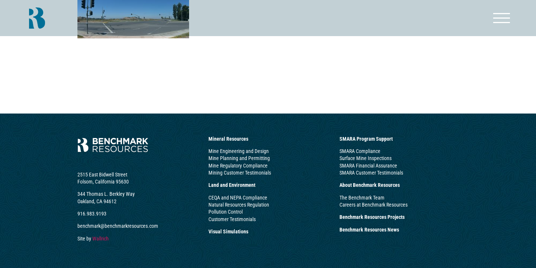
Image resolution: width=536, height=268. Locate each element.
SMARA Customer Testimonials (371, 173)
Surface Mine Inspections (365, 158)
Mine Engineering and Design (238, 151)
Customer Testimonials (232, 219)
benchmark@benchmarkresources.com (117, 226)
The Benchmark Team (362, 198)
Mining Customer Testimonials (239, 173)
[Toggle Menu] (502, 18)
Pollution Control (225, 212)
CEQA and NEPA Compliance (237, 198)
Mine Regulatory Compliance (238, 166)
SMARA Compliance (359, 151)
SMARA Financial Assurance (368, 166)
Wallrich (100, 239)
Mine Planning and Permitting (239, 158)
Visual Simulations (228, 231)
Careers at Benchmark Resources (373, 205)
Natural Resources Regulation (238, 205)
